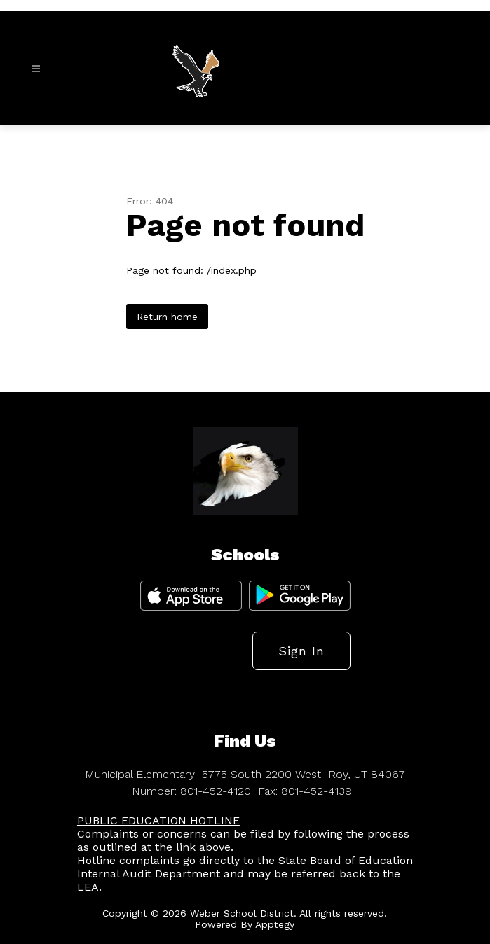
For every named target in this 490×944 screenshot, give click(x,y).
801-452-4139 (316, 791)
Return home (167, 316)
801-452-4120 (215, 791)
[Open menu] (36, 69)
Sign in (301, 651)
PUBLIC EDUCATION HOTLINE (158, 820)
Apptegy (274, 924)
